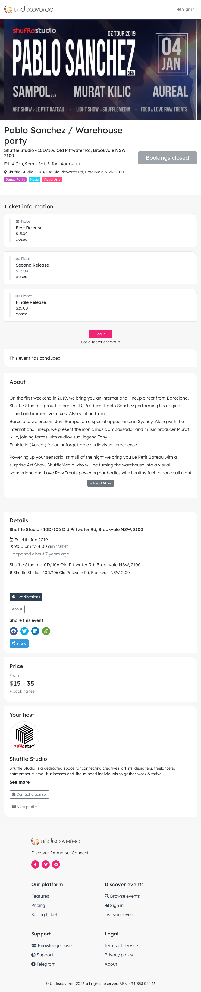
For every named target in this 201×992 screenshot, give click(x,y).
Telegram (43, 964)
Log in (100, 334)
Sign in (185, 9)
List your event (120, 914)
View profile (24, 807)
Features (40, 896)
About (17, 609)
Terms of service (121, 945)
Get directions (26, 597)
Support (42, 954)
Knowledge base (51, 945)
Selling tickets (45, 914)
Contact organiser (29, 794)
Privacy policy (119, 954)
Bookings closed (167, 157)
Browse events (122, 896)
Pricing (38, 905)
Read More (100, 483)
